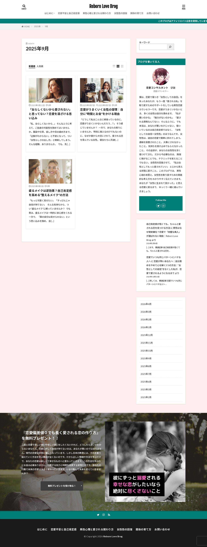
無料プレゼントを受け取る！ (62, 486)
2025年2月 (146, 397)
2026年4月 (146, 304)
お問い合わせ (153, 13)
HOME (27, 26)
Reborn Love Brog (103, 6)
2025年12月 (147, 335)
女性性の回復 (120, 13)
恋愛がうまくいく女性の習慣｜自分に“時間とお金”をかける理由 (101, 111)
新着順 (32, 66)
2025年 (37, 26)
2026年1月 (146, 327)
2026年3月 (146, 311)
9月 (46, 26)
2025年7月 (146, 374)
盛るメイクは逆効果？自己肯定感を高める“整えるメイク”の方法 (50, 193)
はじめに (49, 13)
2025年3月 (146, 389)
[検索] (170, 46)
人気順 (40, 66)
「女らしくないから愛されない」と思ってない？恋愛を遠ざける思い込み (50, 114)
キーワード (144, 42)
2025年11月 (147, 342)
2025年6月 (146, 381)
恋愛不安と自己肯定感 (68, 13)
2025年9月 (146, 358)
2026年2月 (146, 319)
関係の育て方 (136, 13)
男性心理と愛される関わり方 (97, 13)
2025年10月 (147, 350)
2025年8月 (146, 366)
